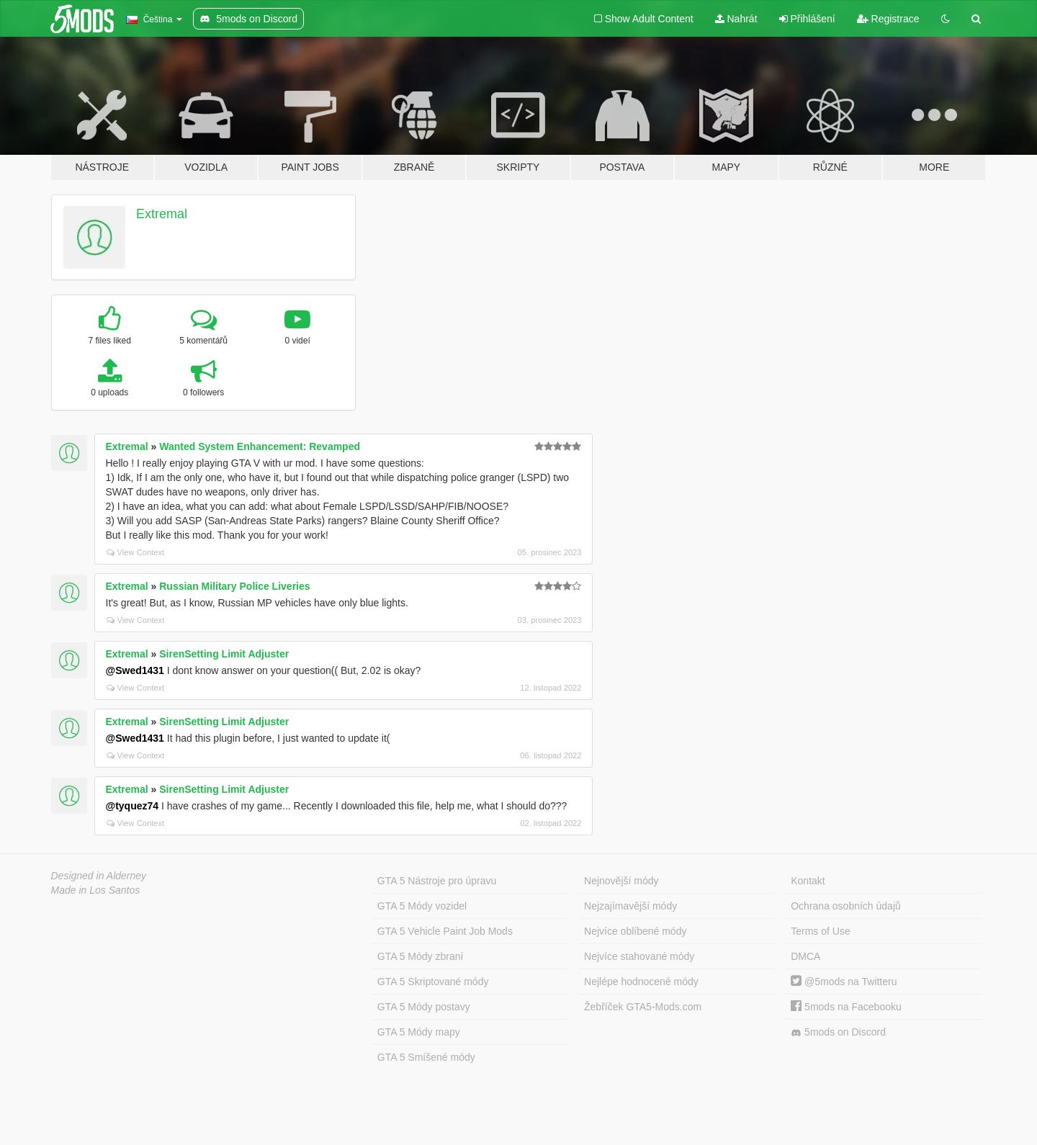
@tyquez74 (132, 806)
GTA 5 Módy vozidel (422, 906)
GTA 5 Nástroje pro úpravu (436, 880)
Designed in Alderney (99, 875)
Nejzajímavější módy (630, 906)
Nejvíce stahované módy (639, 956)
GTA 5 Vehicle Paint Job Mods (445, 931)
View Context (136, 552)
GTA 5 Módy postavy (423, 1006)
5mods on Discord (838, 1032)
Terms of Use (820, 931)
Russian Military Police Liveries (234, 586)
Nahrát (736, 18)
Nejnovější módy (621, 880)
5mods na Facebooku (846, 1006)
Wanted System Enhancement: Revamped (259, 446)
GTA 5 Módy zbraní (420, 956)
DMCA (805, 956)
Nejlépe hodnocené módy (641, 981)
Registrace (888, 18)
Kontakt (808, 880)
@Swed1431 (135, 670)
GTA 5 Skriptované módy (433, 981)
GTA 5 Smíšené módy (426, 1057)
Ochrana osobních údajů (846, 906)
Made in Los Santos (95, 890)
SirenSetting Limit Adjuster (224, 654)
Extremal (161, 214)
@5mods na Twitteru (844, 981)
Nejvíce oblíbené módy (635, 931)
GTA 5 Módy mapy (418, 1032)
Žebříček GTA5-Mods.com (642, 1006)
